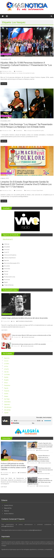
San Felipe (6, 399)
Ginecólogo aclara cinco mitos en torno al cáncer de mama (45, 469)
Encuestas (7, 266)
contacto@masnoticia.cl (35, 530)
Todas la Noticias (8, 285)
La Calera (6, 363)
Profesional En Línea (9, 277)
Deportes (6, 260)
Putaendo (6, 391)
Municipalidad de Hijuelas (29, 73)
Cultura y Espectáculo (6, 54)
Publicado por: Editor (7, 71)
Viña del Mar (7, 410)
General (6, 271)
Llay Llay (6, 371)
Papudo (6, 388)
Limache (28, 190)
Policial (6, 274)
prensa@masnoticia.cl (7, 526)
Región (6, 282)
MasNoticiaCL (8, 239)
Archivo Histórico (9, 513)
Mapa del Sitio (8, 508)
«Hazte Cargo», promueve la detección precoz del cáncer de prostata (24, 318)
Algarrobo (6, 358)
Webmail (6, 511)
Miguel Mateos (39, 190)
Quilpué (6, 396)
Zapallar (6, 412)
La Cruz (6, 366)
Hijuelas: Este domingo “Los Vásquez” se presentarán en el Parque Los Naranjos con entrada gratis (26, 125)
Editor (13, 321)
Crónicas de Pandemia (10, 255)
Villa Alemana (7, 407)
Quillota (6, 393)
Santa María (7, 401)
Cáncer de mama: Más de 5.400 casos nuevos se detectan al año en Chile (31, 335)
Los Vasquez (19, 73)
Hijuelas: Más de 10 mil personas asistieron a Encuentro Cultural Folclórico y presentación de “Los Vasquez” (26, 65)
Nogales (6, 380)
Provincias (7, 279)
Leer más (4, 330)
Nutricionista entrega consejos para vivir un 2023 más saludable (29, 344)
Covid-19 (6, 252)
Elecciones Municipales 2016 (12, 263)
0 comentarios (18, 71)
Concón (6, 361)
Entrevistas (7, 268)
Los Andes (7, 374)
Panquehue (7, 385)
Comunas (6, 249)
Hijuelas (6, 377)
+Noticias (6, 244)
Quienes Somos (8, 505)
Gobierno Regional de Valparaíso (9, 73)
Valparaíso (7, 404)
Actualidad (7, 247)
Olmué (6, 382)
